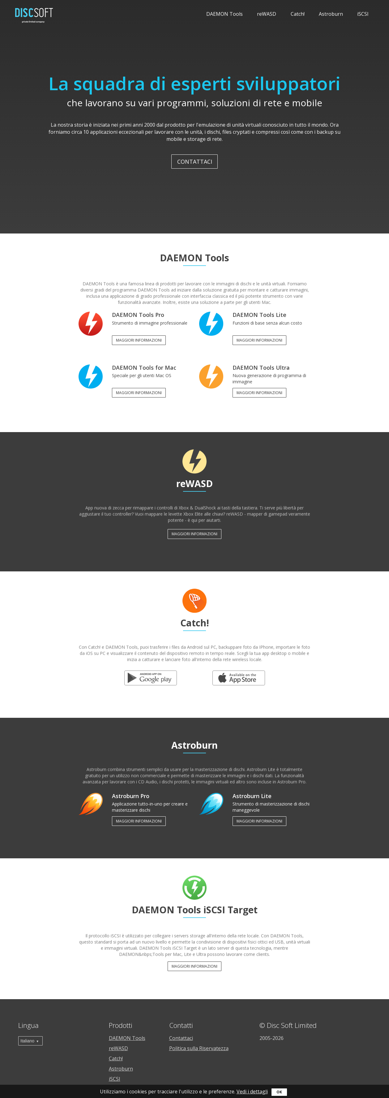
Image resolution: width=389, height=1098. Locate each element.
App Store (238, 675)
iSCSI (363, 14)
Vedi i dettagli (252, 1091)
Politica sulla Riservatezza (199, 1048)
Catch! (298, 14)
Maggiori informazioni (139, 340)
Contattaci (194, 161)
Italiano (27, 1040)
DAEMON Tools (224, 14)
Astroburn (331, 14)
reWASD (266, 14)
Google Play (150, 675)
